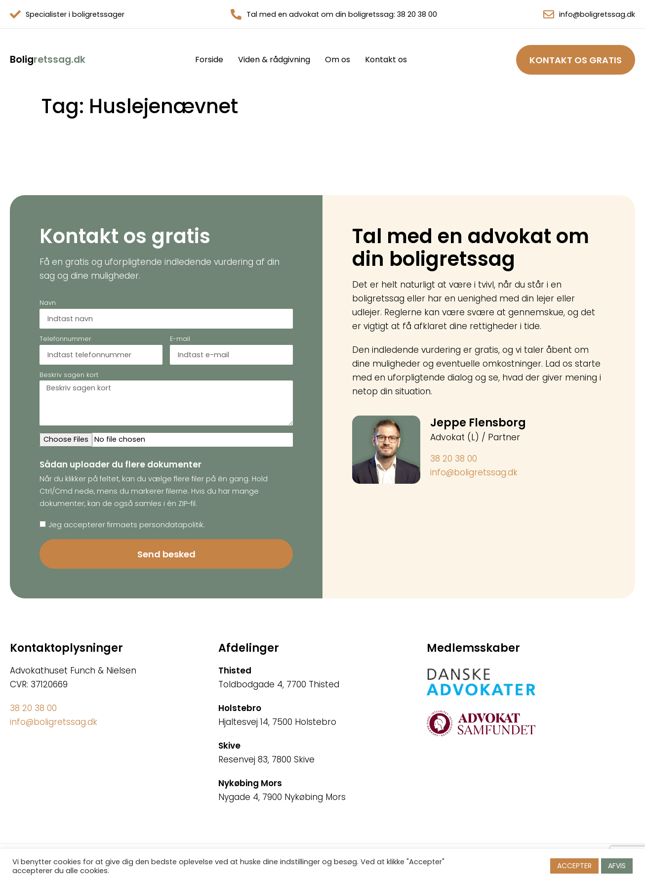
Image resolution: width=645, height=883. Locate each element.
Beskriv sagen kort (69, 375)
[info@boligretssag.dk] (548, 14)
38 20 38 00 (453, 458)
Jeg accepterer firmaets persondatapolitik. (126, 525)
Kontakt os (386, 60)
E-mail (180, 339)
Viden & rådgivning (274, 60)
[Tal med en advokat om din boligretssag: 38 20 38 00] (236, 14)
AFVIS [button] (617, 866)
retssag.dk (47, 59)
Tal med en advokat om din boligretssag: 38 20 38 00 (341, 14)
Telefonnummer (65, 339)
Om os (337, 60)
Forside (209, 60)
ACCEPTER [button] (574, 866)
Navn (48, 303)
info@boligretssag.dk (597, 14)
